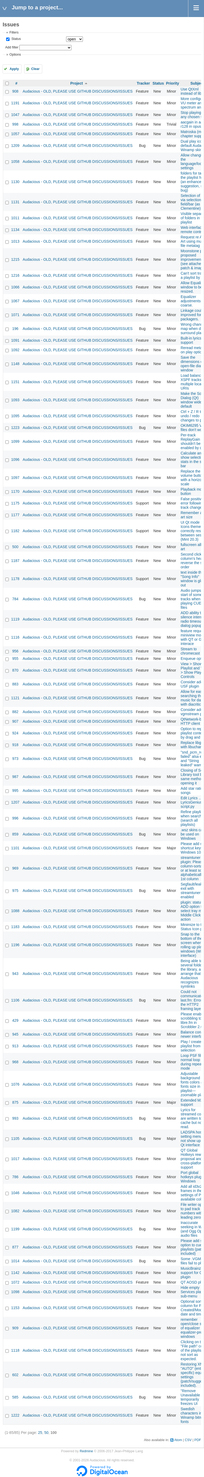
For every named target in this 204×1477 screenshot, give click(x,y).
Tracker (143, 83)
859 (15, 834)
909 (15, 1328)
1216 (15, 275)
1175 (15, 503)
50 (46, 1432)
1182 (15, 531)
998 (15, 124)
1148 (15, 364)
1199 (15, 1229)
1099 (15, 441)
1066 (15, 287)
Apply (14, 69)
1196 (15, 945)
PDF (197, 1440)
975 (15, 890)
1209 (15, 145)
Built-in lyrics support (191, 340)
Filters (13, 32)
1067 (15, 301)
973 (15, 758)
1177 (15, 515)
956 (15, 651)
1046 (15, 1193)
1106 (15, 1000)
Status (15, 39)
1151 (15, 382)
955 (15, 658)
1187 (15, 560)
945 (15, 1034)
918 (15, 745)
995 (15, 790)
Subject (197, 83)
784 (15, 599)
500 (15, 547)
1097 (15, 477)
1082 (15, 1211)
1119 (15, 619)
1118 (15, 1350)
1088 (15, 911)
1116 (15, 637)
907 (15, 721)
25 (40, 1432)
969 (15, 868)
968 (15, 1062)
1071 (15, 315)
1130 (15, 182)
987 (15, 777)
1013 (15, 241)
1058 (15, 161)
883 (15, 684)
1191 (15, 103)
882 (15, 712)
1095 (15, 416)
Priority (172, 83)
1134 (15, 229)
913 (15, 1046)
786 (15, 1177)
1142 (15, 1273)
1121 (15, 698)
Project (76, 83)
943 (15, 973)
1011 (15, 218)
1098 (15, 1292)
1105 (15, 1138)
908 (15, 91)
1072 (15, 1282)
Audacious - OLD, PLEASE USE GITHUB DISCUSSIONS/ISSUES (78, 91)
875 (15, 1102)
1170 (15, 491)
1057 (15, 134)
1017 (15, 1159)
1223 (15, 427)
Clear (35, 69)
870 (15, 670)
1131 (15, 202)
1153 (15, 1308)
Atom (178, 1440)
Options (15, 54)
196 (15, 328)
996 (15, 818)
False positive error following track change (192, 503)
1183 (15, 927)
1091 (15, 340)
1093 (15, 400)
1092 (15, 350)
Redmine (86, 1451)
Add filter (11, 47)
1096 (15, 459)
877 (15, 1247)
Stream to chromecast (190, 651)
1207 (15, 802)
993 (15, 1118)
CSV (188, 1440)
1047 (15, 115)
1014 (15, 1261)
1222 (15, 1415)
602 (15, 1375)
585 (15, 1397)
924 (15, 733)
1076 (15, 1084)
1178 (15, 579)
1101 (15, 848)
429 (15, 1020)
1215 (15, 259)
